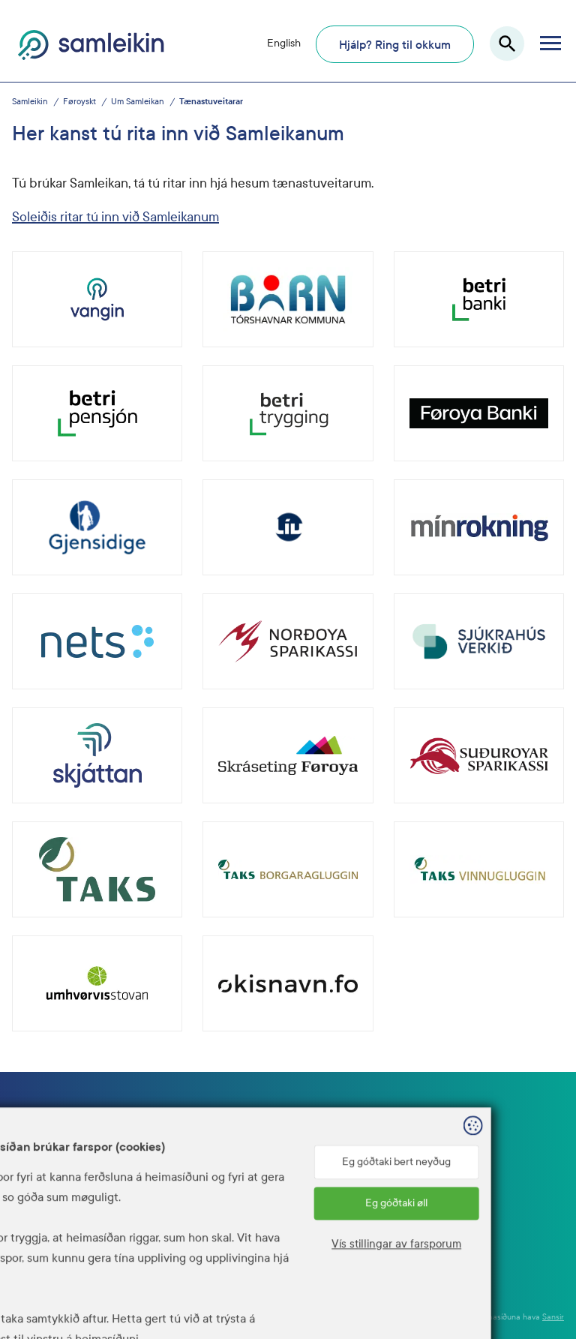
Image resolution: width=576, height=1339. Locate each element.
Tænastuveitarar (211, 102)
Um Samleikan (137, 102)
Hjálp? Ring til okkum (395, 45)
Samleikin (30, 102)
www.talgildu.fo (176, 1223)
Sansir (553, 1317)
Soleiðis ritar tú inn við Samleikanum (115, 217)
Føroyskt (79, 102)
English (284, 43)
